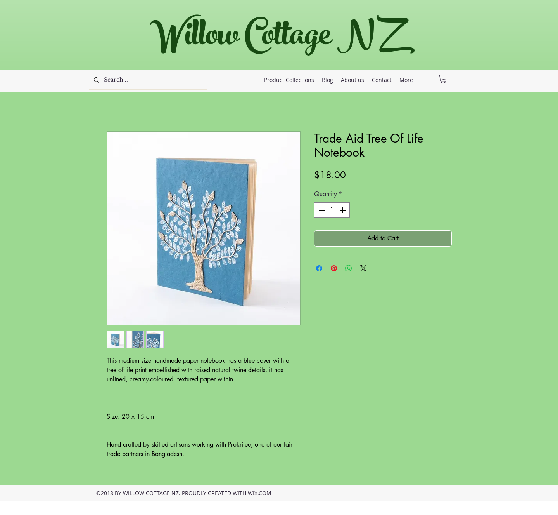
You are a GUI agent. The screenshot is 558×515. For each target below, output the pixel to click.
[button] (443, 79)
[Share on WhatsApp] (348, 268)
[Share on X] (363, 268)
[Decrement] (320, 210)
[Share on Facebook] (319, 268)
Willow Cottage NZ (275, 38)
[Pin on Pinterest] (334, 268)
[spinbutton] (332, 210)
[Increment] (343, 210)
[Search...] (147, 80)
